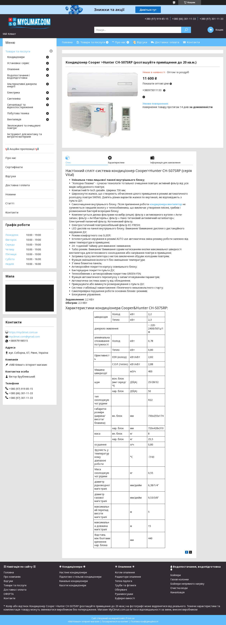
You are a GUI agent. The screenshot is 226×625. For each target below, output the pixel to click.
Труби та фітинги (125, 585)
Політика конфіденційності (144, 621)
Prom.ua (130, 618)
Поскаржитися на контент (115, 621)
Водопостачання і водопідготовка (18, 76)
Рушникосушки (124, 594)
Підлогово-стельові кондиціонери (80, 576)
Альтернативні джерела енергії (22, 85)
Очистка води (179, 588)
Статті (9, 203)
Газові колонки (179, 579)
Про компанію (12, 576)
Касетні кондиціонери (72, 585)
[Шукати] (186, 30)
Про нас (10, 158)
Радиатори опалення (128, 576)
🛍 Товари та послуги (90, 42)
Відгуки (10, 176)
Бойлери (175, 575)
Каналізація (177, 592)
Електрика (13, 92)
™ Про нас (119, 42)
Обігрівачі (121, 589)
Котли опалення (125, 572)
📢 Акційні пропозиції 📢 (22, 149)
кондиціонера (158, 204)
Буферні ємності (125, 598)
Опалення (13, 69)
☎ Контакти (191, 42)
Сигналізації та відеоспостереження (20, 106)
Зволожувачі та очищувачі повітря (23, 127)
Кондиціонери (16, 57)
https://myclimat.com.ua (23, 332)
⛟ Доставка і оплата (165, 42)
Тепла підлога (123, 581)
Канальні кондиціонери (73, 581)
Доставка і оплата (17, 185)
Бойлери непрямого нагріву (187, 583)
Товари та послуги (17, 51)
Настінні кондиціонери (73, 572)
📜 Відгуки (140, 42)
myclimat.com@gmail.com (24, 336)
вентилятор (174, 204)
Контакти (11, 212)
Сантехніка (13, 98)
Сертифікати (14, 167)
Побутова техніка (18, 113)
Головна (67, 42)
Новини (10, 194)
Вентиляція (14, 119)
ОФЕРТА (9, 594)
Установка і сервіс (18, 63)
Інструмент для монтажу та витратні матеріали (24, 135)
